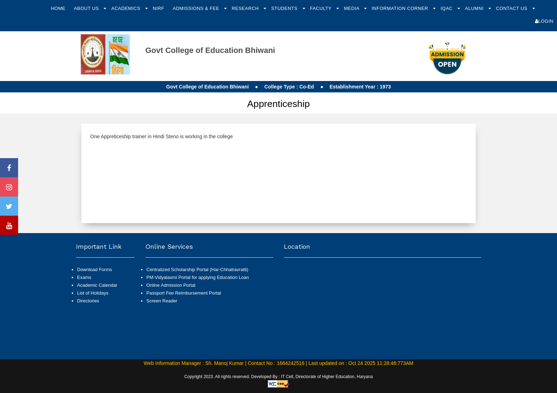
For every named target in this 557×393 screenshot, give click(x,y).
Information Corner (400, 8)
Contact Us (512, 8)
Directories (88, 300)
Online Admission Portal (170, 285)
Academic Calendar (97, 285)
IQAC (447, 8)
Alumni (475, 8)
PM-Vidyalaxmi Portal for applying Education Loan (197, 277)
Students (285, 8)
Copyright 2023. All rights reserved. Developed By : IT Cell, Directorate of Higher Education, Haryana (278, 376)
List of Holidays (92, 293)
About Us (87, 8)
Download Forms (94, 269)
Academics (126, 8)
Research (246, 8)
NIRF (158, 8)
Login (544, 21)
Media (352, 8)
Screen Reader (161, 300)
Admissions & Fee (197, 8)
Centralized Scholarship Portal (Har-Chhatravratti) (197, 269)
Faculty (321, 8)
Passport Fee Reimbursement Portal (183, 293)
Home (58, 8)
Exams (84, 277)
